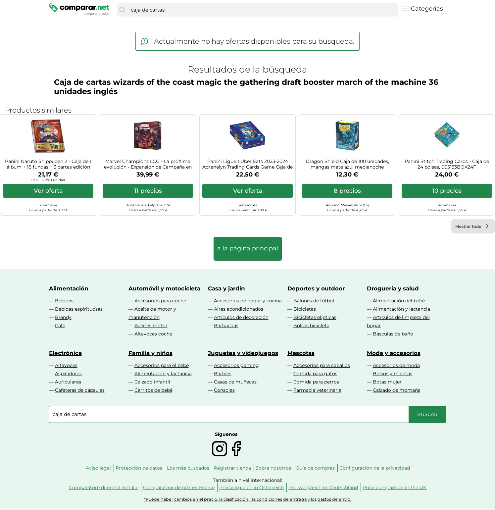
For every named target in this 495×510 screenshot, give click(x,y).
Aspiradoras (68, 374)
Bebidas (64, 301)
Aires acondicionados (238, 309)
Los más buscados (188, 468)
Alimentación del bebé (399, 301)
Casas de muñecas (235, 382)
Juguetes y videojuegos (243, 353)
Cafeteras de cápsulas (80, 390)
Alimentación (68, 288)
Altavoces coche (153, 334)
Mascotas (301, 353)
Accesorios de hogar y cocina (248, 301)
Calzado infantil (152, 382)
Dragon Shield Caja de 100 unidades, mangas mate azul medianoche (347, 164)
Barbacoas (226, 326)
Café (60, 326)
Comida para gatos (315, 374)
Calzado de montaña (397, 390)
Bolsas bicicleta (311, 326)
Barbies (222, 374)
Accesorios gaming (236, 365)
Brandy (63, 317)
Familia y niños (150, 353)
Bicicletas (304, 309)
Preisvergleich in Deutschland (323, 487)
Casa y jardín (226, 288)
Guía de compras (315, 468)
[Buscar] (122, 10)
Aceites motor (151, 326)
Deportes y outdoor (316, 288)
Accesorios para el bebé (161, 365)
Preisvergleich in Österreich (251, 487)
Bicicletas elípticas (314, 317)
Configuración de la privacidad (374, 468)
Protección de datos (139, 468)
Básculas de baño (393, 334)
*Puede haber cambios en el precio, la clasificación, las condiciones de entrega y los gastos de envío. (247, 499)
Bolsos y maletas (392, 374)
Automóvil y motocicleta (164, 288)
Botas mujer (387, 382)
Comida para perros (316, 382)
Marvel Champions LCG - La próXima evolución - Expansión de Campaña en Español (148, 164)
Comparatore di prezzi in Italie (103, 487)
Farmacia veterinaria (317, 390)
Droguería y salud (393, 288)
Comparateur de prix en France (179, 487)
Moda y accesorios (394, 353)
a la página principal (247, 248)
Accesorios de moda (396, 365)
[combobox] (262, 10)
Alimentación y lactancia (401, 309)
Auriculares (68, 382)
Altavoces (66, 365)
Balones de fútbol (313, 301)
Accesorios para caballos (321, 365)
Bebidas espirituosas (79, 309)
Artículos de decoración (241, 317)
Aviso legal (98, 468)
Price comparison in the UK (394, 487)
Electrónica (65, 353)
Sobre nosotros (273, 468)
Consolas (224, 390)
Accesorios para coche (160, 301)
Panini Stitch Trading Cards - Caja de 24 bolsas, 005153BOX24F (447, 164)
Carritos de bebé (153, 390)
